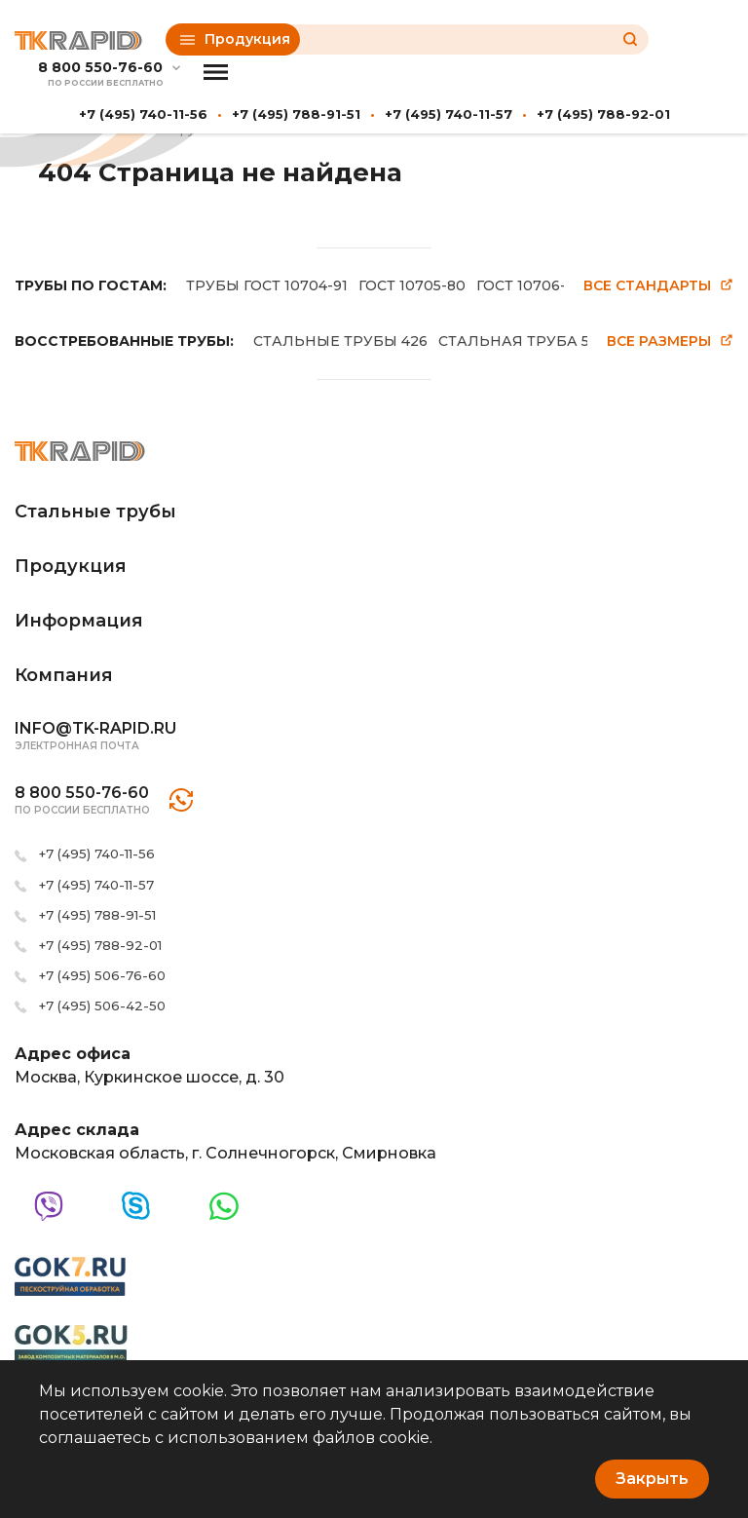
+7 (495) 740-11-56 (143, 114)
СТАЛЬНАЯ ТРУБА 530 (523, 341)
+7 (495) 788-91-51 (296, 114)
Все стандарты (658, 286)
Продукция (235, 39)
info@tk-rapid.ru (95, 728)
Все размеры (670, 341)
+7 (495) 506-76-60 (102, 975)
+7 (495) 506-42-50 (102, 1005)
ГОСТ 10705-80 (412, 285)
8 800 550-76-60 (100, 67)
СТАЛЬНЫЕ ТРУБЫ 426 (340, 341)
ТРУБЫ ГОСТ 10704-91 (267, 285)
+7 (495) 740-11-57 (448, 114)
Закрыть (652, 1478)
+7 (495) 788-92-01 (603, 114)
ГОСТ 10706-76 (529, 285)
